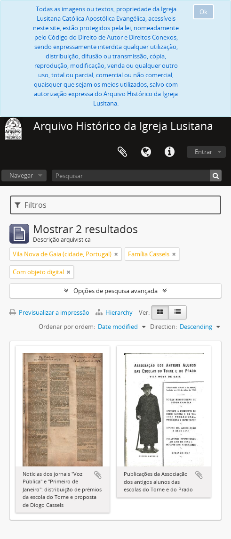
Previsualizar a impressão (49, 312)
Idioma (146, 152)
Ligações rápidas (169, 152)
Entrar (203, 151)
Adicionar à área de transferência (98, 475)
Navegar (21, 175)
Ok (203, 12)
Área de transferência (122, 152)
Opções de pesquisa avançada (115, 290)
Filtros (31, 205)
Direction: (163, 326)
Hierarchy (115, 312)
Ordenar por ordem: (67, 326)
